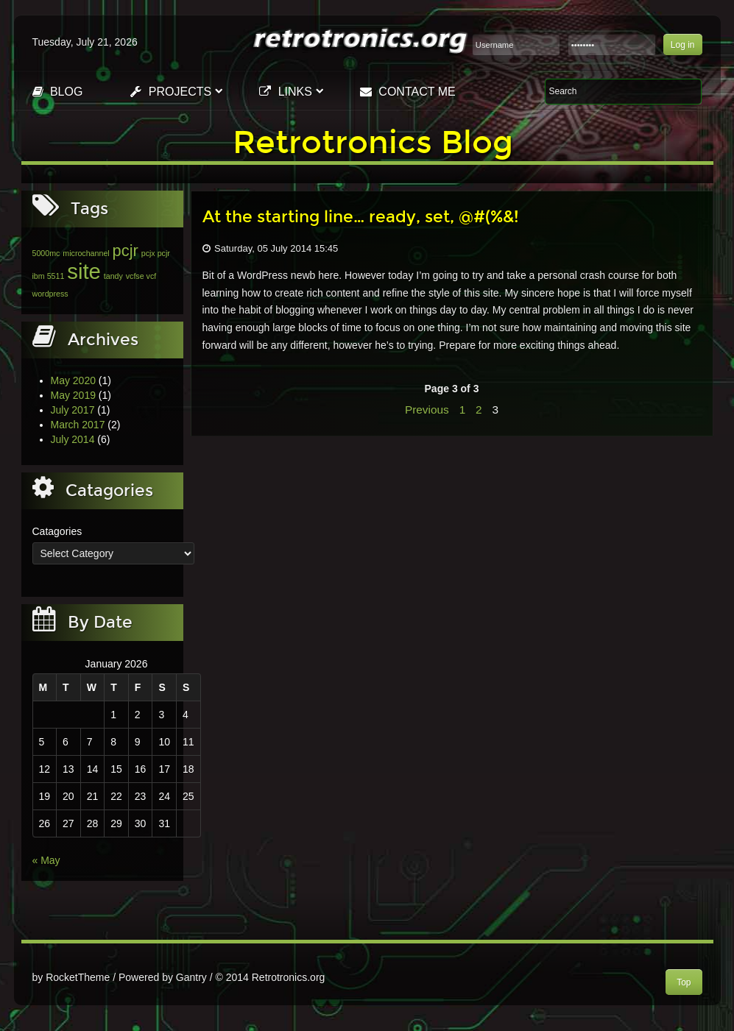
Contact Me (408, 92)
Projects (170, 92)
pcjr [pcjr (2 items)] (125, 250)
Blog (57, 92)
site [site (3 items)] (84, 271)
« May (46, 860)
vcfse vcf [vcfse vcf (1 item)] (141, 276)
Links (285, 92)
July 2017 (73, 410)
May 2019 (73, 395)
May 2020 (73, 380)
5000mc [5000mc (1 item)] (46, 253)
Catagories (57, 531)
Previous (427, 409)
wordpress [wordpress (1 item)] (50, 293)
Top (684, 982)
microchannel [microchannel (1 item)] (86, 253)
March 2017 (78, 425)
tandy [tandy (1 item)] (113, 276)
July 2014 (73, 439)
